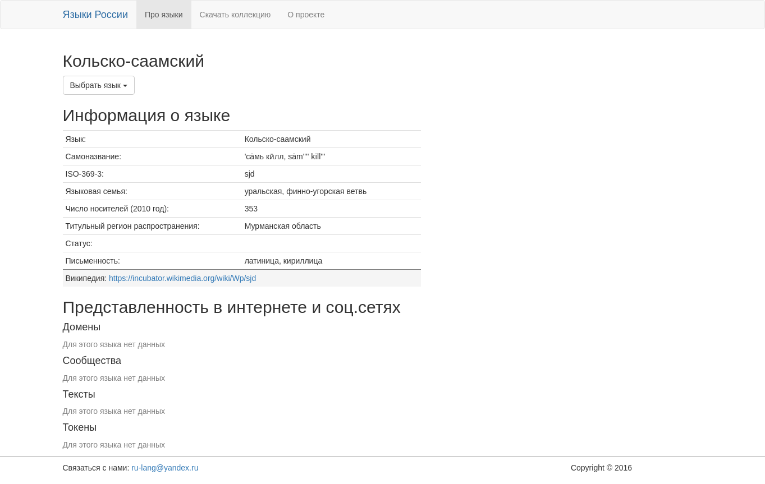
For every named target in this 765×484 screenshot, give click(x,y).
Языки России (95, 14)
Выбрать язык (98, 85)
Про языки (164, 14)
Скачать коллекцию (235, 14)
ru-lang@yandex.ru (164, 467)
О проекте (305, 14)
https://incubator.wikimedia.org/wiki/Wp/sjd (182, 278)
